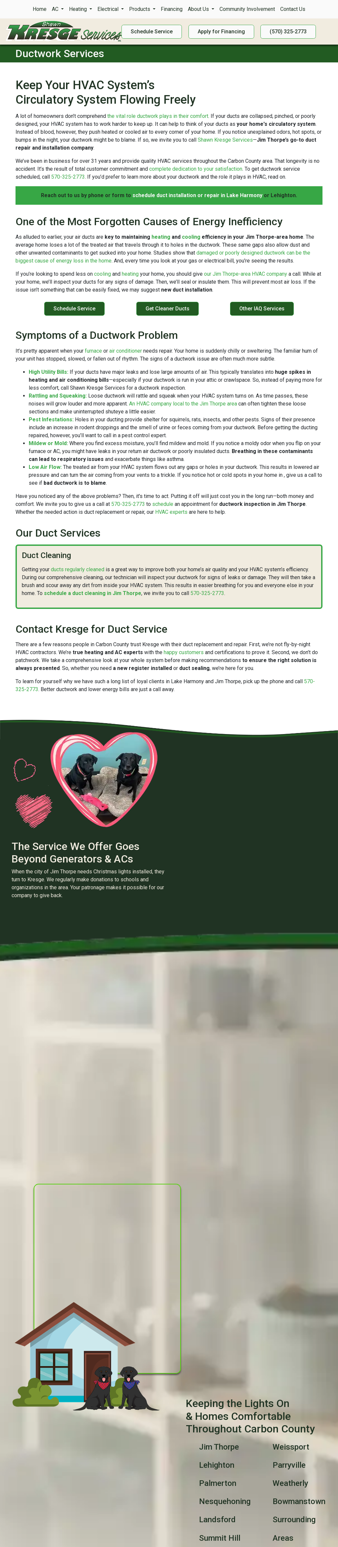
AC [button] (56, 9)
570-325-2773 (68, 177)
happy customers (184, 652)
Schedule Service (74, 308)
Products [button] (140, 9)
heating (161, 237)
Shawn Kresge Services (225, 140)
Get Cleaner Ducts (167, 308)
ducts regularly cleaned (77, 569)
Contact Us (292, 9)
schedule (162, 504)
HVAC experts (171, 512)
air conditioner (125, 351)
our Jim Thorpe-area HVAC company (245, 274)
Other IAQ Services (262, 308)
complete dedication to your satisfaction (195, 169)
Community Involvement (247, 9)
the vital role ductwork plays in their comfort (157, 116)
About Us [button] (199, 9)
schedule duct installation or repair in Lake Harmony (197, 195)
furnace (93, 351)
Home (40, 9)
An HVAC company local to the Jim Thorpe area (183, 404)
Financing (172, 9)
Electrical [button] (108, 9)
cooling (191, 237)
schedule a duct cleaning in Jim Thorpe (92, 593)
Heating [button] (78, 9)
